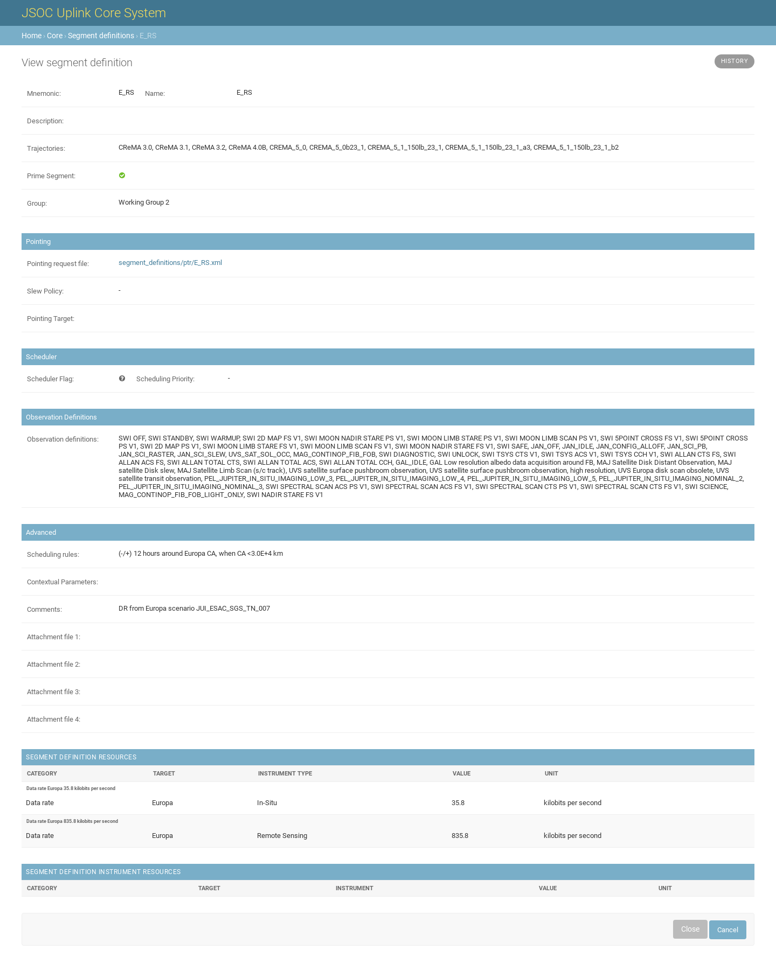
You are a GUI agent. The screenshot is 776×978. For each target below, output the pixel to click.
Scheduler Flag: (50, 379)
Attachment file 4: (53, 719)
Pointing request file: (58, 264)
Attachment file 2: (53, 664)
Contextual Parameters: (62, 582)
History (735, 61)
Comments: (44, 609)
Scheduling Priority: (165, 379)
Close (690, 929)
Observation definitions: (63, 439)
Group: (37, 203)
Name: (155, 93)
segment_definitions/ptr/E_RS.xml (170, 263)
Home (31, 35)
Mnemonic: (44, 93)
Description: (45, 121)
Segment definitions (101, 35)
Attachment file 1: (53, 637)
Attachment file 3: (53, 692)
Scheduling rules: (53, 554)
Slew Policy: (45, 291)
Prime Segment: (51, 176)
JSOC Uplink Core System (94, 12)
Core (55, 35)
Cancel (727, 930)
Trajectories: (46, 148)
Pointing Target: (50, 319)
